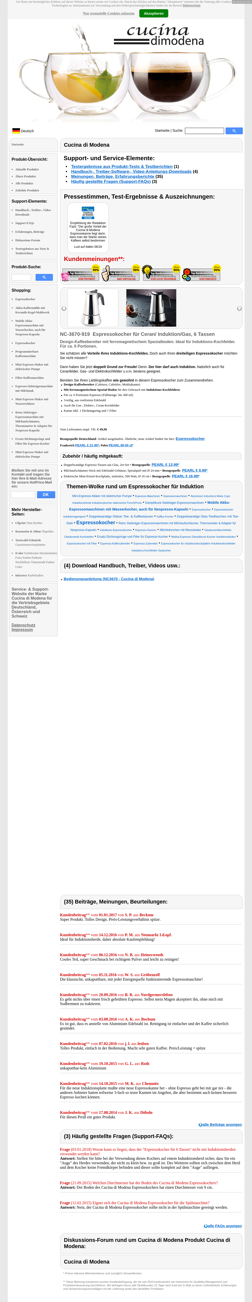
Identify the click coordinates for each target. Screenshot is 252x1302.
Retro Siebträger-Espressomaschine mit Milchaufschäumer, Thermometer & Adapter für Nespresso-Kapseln (33, 421)
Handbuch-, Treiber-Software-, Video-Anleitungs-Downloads (131, 171)
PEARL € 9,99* (194, 470)
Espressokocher (25, 299)
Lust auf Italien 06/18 (88, 247)
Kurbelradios (29, 575)
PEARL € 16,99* (186, 476)
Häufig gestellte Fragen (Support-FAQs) (111, 181)
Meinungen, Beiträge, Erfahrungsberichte (112, 176)
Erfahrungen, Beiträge (29, 232)
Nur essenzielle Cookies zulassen (108, 13)
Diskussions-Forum (27, 240)
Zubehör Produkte (27, 190)
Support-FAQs (24, 223)
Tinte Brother (29, 523)
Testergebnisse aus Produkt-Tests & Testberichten (122, 166)
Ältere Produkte (25, 176)
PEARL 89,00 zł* (121, 445)
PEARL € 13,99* (165, 464)
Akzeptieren (154, 13)
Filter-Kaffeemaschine (29, 378)
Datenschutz (191, 5)
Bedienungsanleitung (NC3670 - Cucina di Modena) (109, 579)
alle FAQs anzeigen (225, 1226)
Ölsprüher (34, 531)
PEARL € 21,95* (87, 445)
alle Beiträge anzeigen (222, 1124)
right (239, 308)
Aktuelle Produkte (27, 169)
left (64, 308)
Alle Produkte (24, 183)
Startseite (162, 130)
